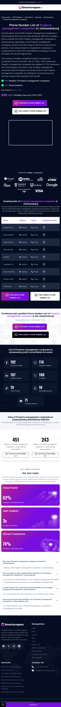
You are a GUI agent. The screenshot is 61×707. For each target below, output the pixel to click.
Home (34, 628)
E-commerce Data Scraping (11, 673)
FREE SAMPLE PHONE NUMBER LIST (30, 111)
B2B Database (17, 17)
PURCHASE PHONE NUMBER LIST (30, 103)
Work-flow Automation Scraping (12, 692)
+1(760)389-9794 (40, 666)
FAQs (34, 631)
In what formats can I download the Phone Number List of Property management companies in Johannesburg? (28, 588)
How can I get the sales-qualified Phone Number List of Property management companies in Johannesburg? (27, 574)
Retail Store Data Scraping (11, 683)
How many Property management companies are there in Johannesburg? (24, 562)
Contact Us (39, 2)
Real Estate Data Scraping (10, 667)
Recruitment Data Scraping (11, 676)
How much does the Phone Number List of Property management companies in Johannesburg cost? (27, 600)
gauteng (38, 17)
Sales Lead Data (7, 670)
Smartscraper (5, 17)
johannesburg (48, 17)
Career (34, 635)
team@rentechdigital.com (43, 670)
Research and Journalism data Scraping (12, 688)
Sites (33, 641)
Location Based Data (39, 654)
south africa (29, 17)
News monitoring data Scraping (12, 680)
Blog (33, 638)
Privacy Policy (37, 651)
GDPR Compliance (38, 648)
